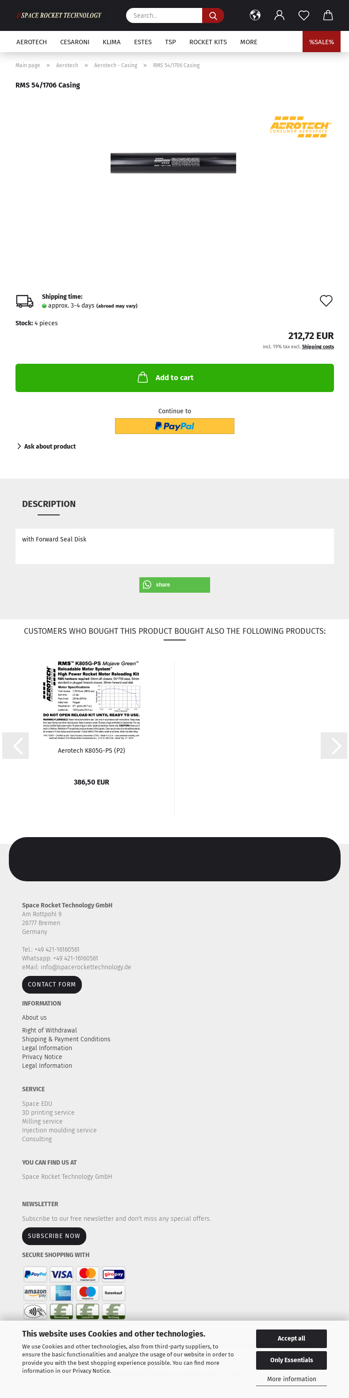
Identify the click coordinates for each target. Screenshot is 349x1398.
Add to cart (165, 377)
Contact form (52, 984)
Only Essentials (291, 1360)
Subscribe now (54, 1236)
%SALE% (321, 42)
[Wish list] (304, 15)
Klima (112, 42)
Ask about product (50, 446)
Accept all (291, 1338)
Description (49, 504)
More (248, 42)
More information (291, 1379)
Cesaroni (74, 42)
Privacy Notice (91, 1371)
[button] (255, 15)
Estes (143, 42)
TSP (170, 42)
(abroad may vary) (117, 306)
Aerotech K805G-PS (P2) (91, 750)
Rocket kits (208, 42)
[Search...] (213, 15)
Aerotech (31, 42)
